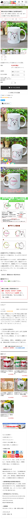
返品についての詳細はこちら (7, 95)
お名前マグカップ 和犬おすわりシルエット (7, 415)
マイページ (19, 3)
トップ (3, 7)
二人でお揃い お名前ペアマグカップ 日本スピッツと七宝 (20, 372)
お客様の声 (24, 7)
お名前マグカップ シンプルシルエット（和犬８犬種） (20, 393)
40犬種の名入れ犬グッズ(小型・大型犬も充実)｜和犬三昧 (13, 5)
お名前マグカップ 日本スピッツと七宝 (7, 371)
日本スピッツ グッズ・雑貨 (9, 19)
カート (22, 3)
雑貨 (16, 19)
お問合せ (17, 7)
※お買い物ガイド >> (7, 437)
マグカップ (20, 19)
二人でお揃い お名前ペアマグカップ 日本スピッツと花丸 (7, 394)
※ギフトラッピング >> (8, 440)
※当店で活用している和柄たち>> (10, 445)
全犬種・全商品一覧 (7, 514)
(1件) (11, 97)
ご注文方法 (10, 7)
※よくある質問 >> (7, 434)
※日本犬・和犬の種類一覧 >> (10, 442)
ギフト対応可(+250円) (20, 347)
